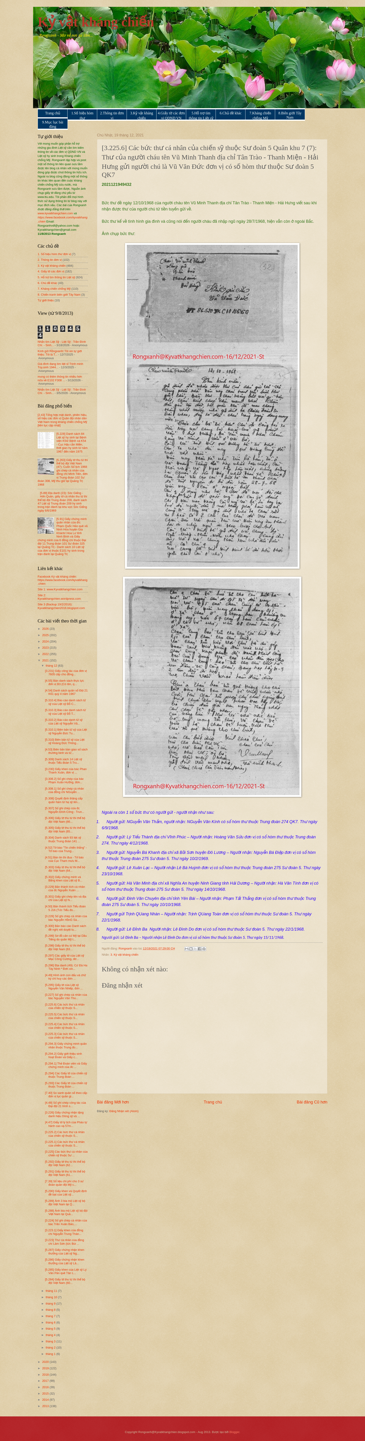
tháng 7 (51, 1316)
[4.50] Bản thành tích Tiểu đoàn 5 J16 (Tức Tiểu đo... (65, 908)
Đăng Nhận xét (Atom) (123, 1111)
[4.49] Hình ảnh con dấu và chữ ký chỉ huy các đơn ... (65, 976)
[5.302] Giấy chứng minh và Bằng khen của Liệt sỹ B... (63, 878)
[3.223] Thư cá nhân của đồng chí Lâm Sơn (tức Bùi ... (64, 1241)
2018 (46, 1374)
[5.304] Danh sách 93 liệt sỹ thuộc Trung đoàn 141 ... (63, 839)
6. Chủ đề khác (47, 283)
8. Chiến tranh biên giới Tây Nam (59, 294)
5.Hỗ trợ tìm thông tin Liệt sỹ (201, 115)
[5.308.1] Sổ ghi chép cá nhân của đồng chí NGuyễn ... (64, 790)
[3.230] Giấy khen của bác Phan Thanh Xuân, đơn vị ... (66, 770)
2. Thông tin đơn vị (50, 259)
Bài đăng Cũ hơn (312, 1102)
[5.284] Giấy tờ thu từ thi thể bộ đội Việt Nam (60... (65, 1281)
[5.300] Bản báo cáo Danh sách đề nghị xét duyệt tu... (65, 927)
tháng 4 (51, 1335)
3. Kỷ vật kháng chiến (124, 954)
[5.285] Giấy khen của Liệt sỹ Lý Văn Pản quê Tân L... (65, 1271)
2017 (46, 1380)
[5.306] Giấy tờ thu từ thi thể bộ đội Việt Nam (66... (65, 819)
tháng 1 (51, 1354)
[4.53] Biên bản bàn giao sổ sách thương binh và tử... (66, 751)
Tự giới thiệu (46, 300)
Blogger (234, 1432)
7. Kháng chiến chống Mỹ (54, 288)
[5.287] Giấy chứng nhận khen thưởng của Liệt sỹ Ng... (64, 1251)
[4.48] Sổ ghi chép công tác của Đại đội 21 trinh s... (65, 1104)
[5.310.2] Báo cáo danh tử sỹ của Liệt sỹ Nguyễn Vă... (63, 721)
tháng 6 (51, 1322)
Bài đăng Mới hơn (113, 1102)
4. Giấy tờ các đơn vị (51, 271)
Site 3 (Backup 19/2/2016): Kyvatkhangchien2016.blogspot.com (61, 606)
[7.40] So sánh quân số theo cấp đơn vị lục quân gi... (66, 1094)
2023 (46, 647)
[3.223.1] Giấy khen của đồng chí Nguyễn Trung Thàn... (64, 1232)
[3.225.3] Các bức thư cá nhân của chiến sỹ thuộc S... (64, 1035)
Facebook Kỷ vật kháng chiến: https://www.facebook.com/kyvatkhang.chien (62, 580)
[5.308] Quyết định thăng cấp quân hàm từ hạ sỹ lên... (64, 800)
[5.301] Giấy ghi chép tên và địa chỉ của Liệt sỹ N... (65, 898)
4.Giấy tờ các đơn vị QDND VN (171, 115)
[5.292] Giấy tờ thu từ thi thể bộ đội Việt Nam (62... (65, 1163)
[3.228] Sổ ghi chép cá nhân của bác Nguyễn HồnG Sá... (66, 917)
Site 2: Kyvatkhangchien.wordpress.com (59, 597)
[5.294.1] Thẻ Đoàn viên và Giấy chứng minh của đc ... (66, 1065)
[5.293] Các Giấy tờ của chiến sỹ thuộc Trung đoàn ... (66, 1084)
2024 (46, 641)
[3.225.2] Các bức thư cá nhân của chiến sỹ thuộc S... (64, 1133)
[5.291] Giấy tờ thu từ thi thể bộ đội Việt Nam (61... (65, 1173)
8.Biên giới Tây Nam (290, 115)
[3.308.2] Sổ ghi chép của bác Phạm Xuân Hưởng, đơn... (64, 780)
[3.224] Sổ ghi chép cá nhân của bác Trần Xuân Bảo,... (66, 1222)
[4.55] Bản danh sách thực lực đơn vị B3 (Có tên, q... (64, 682)
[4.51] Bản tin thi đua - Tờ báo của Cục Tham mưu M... (64, 859)
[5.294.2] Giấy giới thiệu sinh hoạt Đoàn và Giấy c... (63, 1055)
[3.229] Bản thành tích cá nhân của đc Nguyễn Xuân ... (65, 888)
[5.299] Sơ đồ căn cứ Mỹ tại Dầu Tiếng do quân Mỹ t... (66, 937)
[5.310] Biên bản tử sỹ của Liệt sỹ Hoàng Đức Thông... (64, 741)
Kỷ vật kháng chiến (96, 21)
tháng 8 (51, 1309)
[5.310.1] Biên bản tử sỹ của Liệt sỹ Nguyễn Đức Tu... (66, 731)
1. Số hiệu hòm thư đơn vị (54, 254)
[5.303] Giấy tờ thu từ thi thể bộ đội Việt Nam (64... (65, 868)
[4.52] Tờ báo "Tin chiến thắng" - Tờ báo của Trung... (66, 849)
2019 (46, 1368)
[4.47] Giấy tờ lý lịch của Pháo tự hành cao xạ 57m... (66, 1124)
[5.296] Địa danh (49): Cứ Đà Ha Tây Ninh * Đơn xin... (66, 967)
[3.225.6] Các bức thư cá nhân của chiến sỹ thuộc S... (64, 1006)
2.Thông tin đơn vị (112, 115)
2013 (46, 1406)
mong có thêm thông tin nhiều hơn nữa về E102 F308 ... (60, 378)
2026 (46, 628)
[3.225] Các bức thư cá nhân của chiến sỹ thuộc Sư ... (66, 1153)
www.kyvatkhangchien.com (55, 213)
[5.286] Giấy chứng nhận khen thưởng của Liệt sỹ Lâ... (64, 1261)
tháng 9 (51, 1303)
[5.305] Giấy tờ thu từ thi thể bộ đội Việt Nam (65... (65, 829)
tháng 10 (52, 1297)
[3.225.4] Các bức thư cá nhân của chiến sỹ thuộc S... (64, 1025)
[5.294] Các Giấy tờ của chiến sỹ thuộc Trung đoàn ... (66, 1075)
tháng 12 (52, 665)
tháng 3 (51, 1341)
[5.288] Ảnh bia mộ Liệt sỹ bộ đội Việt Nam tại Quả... (66, 1212)
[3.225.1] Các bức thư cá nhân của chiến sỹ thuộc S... (64, 1143)
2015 (46, 1393)
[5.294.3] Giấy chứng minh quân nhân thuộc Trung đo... (66, 1045)
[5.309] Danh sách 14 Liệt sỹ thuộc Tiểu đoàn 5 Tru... (63, 761)
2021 (46, 660)
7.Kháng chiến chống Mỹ (260, 115)
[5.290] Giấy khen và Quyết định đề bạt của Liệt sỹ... (66, 1192)
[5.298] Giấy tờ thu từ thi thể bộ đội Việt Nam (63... (65, 947)
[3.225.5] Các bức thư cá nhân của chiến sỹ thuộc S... (64, 1016)
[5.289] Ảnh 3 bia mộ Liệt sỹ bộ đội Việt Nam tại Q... (65, 1202)
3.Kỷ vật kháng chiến (141, 115)
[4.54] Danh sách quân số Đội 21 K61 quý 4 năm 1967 (66, 692)
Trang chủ (52, 113)
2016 (46, 1387)
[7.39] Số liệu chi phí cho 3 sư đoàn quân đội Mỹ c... (64, 1183)
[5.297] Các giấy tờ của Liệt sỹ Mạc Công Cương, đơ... (64, 957)
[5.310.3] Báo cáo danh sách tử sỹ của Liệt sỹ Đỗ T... (65, 711)
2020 (46, 1362)
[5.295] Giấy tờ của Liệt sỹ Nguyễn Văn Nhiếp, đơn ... (64, 986)
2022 (46, 654)
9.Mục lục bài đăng (52, 124)
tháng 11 (52, 1291)
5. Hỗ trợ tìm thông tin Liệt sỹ (56, 277)
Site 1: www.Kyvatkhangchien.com (60, 589)
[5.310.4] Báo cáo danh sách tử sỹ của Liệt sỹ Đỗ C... (65, 702)
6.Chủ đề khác (231, 113)
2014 (46, 1399)
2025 (46, 635)
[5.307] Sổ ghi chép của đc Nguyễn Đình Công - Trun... (64, 809)
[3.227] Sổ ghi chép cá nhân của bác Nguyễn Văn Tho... (66, 996)
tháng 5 (51, 1328)
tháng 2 (51, 1347)
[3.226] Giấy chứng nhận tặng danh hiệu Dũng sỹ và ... (64, 1114)
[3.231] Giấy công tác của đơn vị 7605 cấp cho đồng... (66, 672)
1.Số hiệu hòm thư (82, 115)
